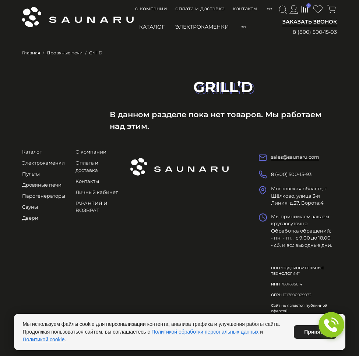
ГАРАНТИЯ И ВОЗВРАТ (91, 206)
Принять (315, 332)
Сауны (30, 207)
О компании (151, 8)
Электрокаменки (202, 27)
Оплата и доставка (200, 8)
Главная (31, 52)
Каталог (152, 27)
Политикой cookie (44, 339)
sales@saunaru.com (295, 157)
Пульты (31, 174)
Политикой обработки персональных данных (204, 332)
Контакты (245, 8)
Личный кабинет (96, 192)
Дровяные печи (64, 52)
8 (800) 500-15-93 (315, 32)
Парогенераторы (43, 196)
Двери (30, 218)
